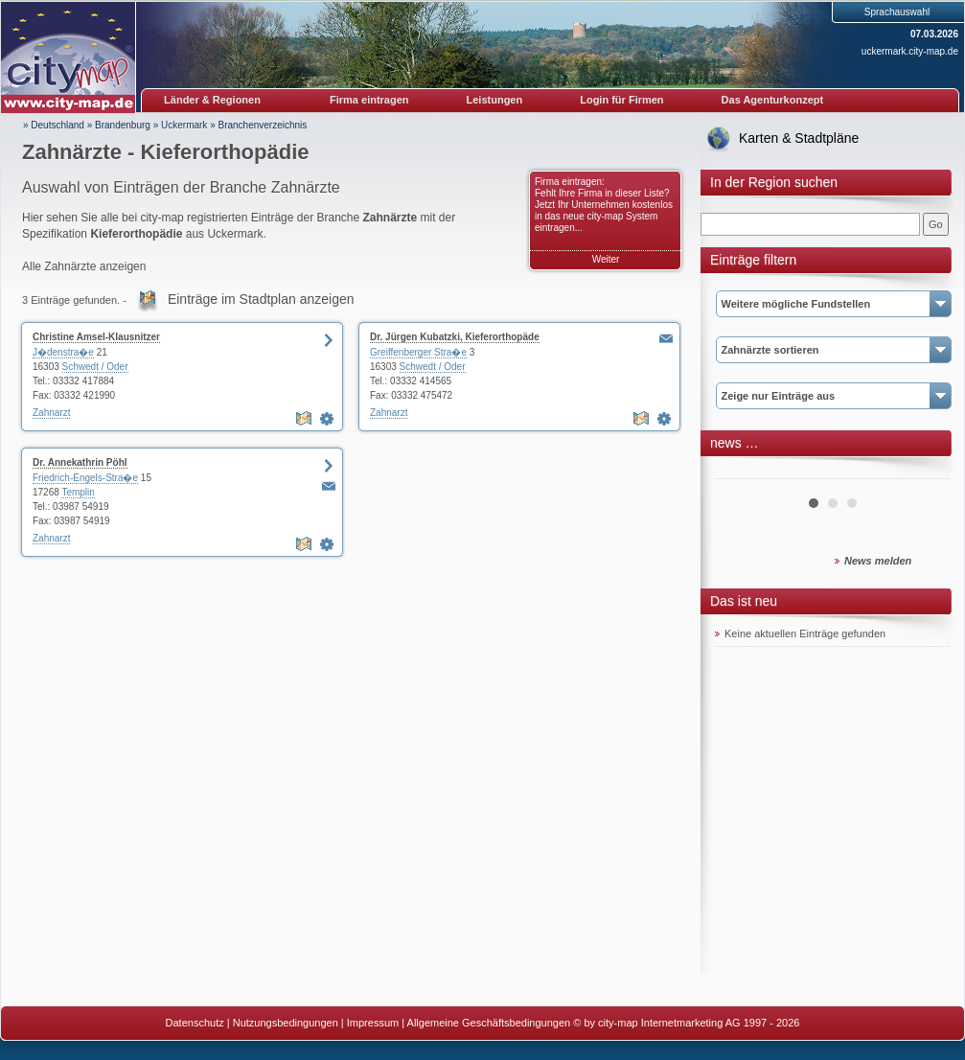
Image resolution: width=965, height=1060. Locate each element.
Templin (77, 492)
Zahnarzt (51, 412)
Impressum (373, 1022)
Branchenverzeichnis (262, 125)
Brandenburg (122, 125)
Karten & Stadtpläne (799, 138)
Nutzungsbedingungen (285, 1022)
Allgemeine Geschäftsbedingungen (489, 1022)
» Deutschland (53, 125)
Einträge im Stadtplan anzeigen (261, 299)
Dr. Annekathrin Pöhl (80, 462)
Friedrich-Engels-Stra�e (85, 477)
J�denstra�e (63, 352)
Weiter (606, 259)
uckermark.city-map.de (910, 51)
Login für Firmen (621, 99)
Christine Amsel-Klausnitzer (96, 337)
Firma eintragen (369, 99)
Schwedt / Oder (95, 366)
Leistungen (495, 99)
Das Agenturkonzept (773, 99)
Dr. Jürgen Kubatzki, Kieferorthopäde (455, 337)
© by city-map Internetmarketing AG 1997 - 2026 (686, 1022)
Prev (739, 471)
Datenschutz (195, 1022)
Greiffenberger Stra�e (418, 352)
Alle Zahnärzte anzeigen (84, 266)
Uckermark (184, 125)
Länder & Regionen (212, 99)
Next (924, 471)
